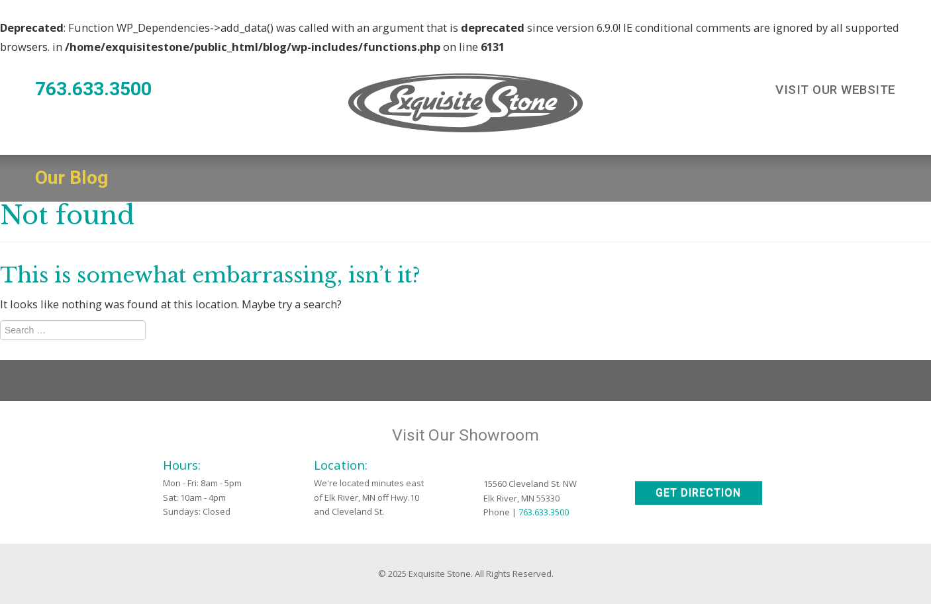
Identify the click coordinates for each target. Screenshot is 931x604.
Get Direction (698, 492)
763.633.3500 (93, 89)
